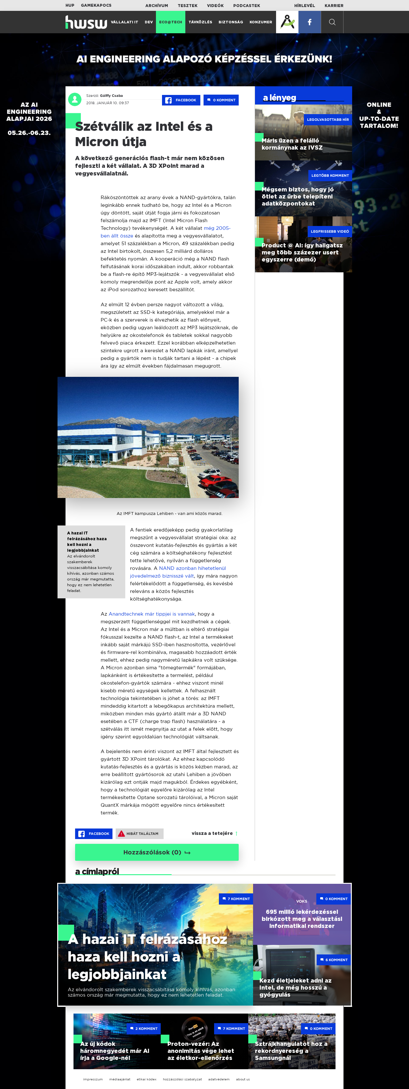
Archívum (156, 6)
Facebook (181, 100)
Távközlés (200, 22)
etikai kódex (147, 1079)
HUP (70, 5)
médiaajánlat (119, 1079)
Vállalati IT (124, 22)
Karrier (334, 6)
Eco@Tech (170, 22)
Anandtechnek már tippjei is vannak (152, 614)
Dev (149, 22)
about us (243, 1079)
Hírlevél (304, 6)
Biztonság (231, 22)
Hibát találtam (138, 833)
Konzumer (261, 22)
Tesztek (187, 6)
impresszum (93, 1079)
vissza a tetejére (212, 833)
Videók (215, 6)
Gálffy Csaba (111, 95)
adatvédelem (219, 1079)
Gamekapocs (96, 5)
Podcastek (246, 6)
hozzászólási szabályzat (182, 1079)
